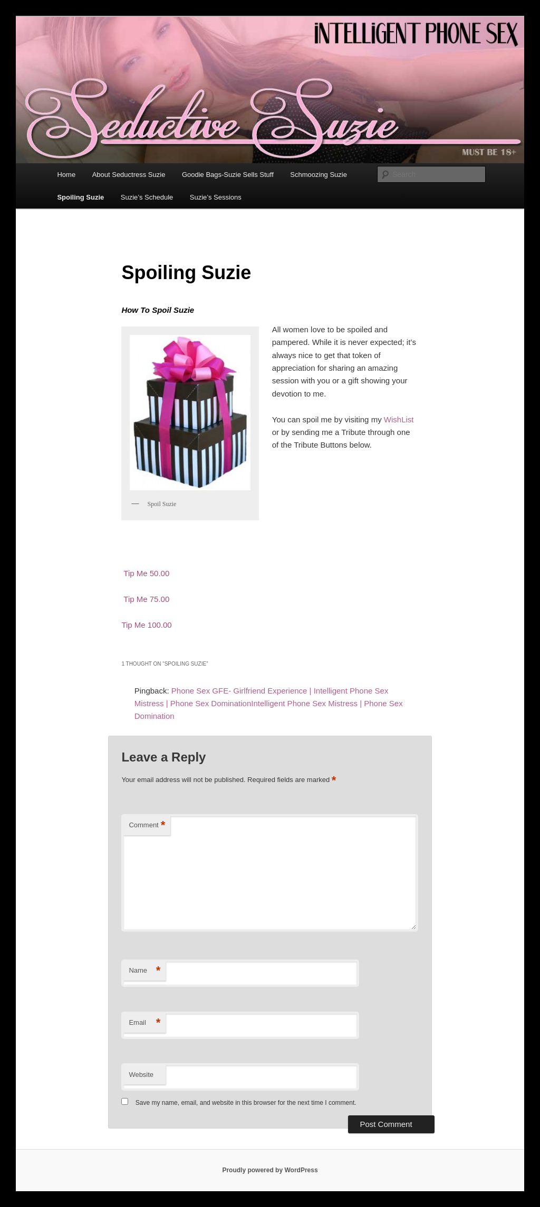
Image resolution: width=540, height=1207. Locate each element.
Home (66, 175)
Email (144, 1023)
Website (141, 1075)
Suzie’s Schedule (147, 197)
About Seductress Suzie (129, 175)
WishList (399, 419)
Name (144, 970)
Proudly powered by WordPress (269, 1170)
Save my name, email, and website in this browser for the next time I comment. (246, 1102)
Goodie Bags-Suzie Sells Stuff (228, 175)
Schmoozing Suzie (318, 175)
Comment (147, 825)
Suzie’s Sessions (216, 197)
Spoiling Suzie (80, 197)
